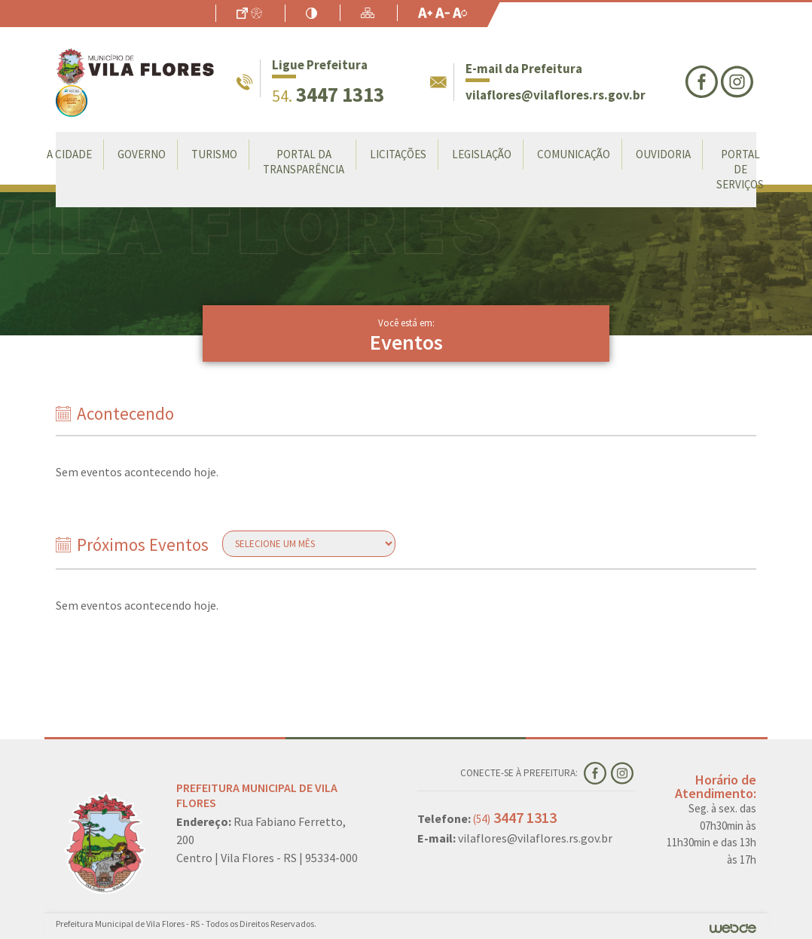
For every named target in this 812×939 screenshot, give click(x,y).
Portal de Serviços (740, 169)
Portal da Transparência (303, 161)
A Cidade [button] (69, 154)
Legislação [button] (481, 154)
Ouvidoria (663, 154)
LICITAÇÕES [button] (398, 154)
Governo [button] (142, 154)
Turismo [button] (214, 154)
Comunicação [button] (573, 154)
